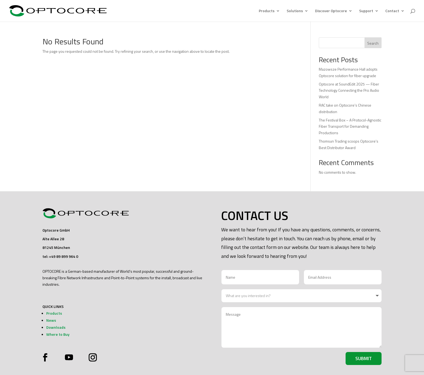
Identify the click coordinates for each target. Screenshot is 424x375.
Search (373, 43)
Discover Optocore (331, 11)
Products (266, 11)
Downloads (55, 327)
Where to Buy (57, 334)
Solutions (295, 11)
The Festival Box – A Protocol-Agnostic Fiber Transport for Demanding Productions (350, 126)
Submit (363, 358)
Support (366, 11)
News (51, 320)
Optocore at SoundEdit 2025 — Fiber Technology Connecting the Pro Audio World (349, 90)
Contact (392, 11)
